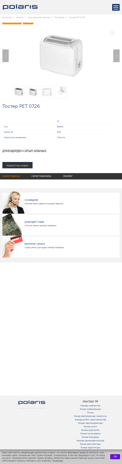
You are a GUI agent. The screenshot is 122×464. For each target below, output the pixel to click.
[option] (61, 53)
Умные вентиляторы (90, 444)
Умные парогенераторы (90, 423)
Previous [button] (5, 55)
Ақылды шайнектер (90, 405)
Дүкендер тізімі (34, 222)
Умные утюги (90, 426)
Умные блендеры (90, 437)
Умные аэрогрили (90, 430)
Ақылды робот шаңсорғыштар (90, 419)
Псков (90, 412)
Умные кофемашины (90, 409)
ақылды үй (90, 401)
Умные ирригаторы (90, 447)
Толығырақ (57, 460)
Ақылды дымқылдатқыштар (90, 440)
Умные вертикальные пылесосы (90, 416)
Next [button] (116, 55)
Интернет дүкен (35, 244)
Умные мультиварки (90, 433)
